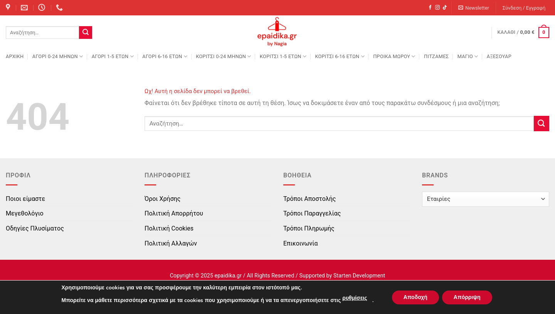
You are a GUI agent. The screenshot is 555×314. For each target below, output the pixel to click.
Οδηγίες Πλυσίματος (35, 228)
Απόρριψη (467, 297)
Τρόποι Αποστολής (309, 198)
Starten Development (359, 275)
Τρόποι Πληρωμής (309, 228)
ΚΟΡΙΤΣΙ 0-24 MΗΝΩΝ (223, 56)
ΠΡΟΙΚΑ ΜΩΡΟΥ (394, 56)
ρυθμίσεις (354, 298)
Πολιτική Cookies (169, 228)
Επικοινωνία (300, 243)
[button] (474, 8)
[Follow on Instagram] (437, 7)
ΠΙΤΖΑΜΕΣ (436, 56)
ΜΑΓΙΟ (467, 56)
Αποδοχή (415, 297)
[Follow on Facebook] (430, 7)
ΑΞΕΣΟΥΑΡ (499, 56)
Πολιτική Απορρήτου (174, 213)
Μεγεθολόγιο (25, 213)
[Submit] (85, 32)
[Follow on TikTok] (444, 7)
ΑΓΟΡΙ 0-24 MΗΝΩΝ (57, 56)
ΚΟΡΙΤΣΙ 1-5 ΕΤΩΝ (283, 56)
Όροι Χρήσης (162, 198)
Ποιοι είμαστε (25, 198)
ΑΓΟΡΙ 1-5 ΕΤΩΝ (113, 56)
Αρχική (15, 56)
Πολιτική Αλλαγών (171, 243)
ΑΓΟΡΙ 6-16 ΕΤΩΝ (164, 56)
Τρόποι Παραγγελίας (312, 213)
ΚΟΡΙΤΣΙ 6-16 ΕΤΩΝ (339, 56)
